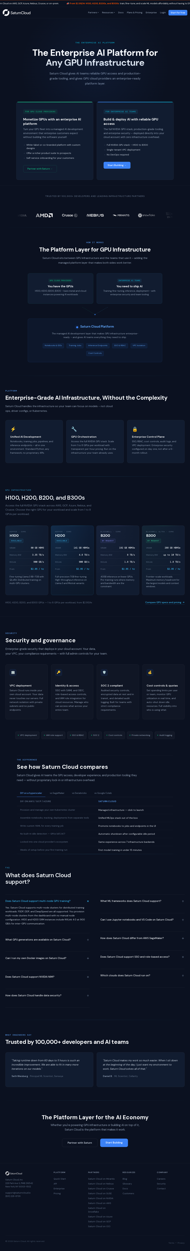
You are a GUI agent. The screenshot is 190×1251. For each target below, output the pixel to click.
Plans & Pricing (134, 12)
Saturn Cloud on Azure (100, 1216)
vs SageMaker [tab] (57, 793)
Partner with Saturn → (40, 168)
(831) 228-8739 (13, 1196)
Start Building (114, 1142)
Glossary (127, 1183)
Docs (121, 12)
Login (162, 12)
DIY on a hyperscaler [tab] (31, 793)
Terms (171, 1243)
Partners (92, 12)
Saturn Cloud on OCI (99, 1226)
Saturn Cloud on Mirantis (101, 1178)
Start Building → (117, 165)
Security (161, 1183)
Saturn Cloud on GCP (99, 1221)
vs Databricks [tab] (79, 793)
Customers (128, 1193)
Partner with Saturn (80, 1142)
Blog (125, 1178)
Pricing (57, 1193)
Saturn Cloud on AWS (99, 1203)
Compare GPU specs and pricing (165, 602)
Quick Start (60, 1178)
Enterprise (151, 12)
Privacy (181, 1243)
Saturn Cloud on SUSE (100, 1193)
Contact (161, 1188)
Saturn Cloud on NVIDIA (100, 1198)
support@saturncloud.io (18, 1192)
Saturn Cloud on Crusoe (101, 1188)
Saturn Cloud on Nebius (101, 1183)
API (55, 1183)
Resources (107, 12)
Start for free (178, 12)
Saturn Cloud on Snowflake (97, 1210)
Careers (161, 1178)
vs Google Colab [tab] (103, 793)
